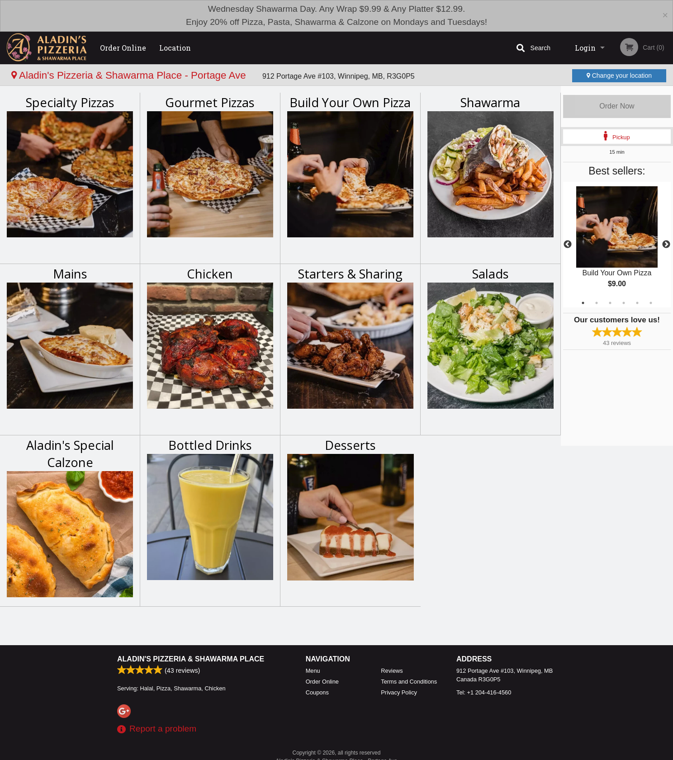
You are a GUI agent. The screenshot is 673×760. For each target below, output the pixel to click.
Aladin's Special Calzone (70, 454)
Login (585, 47)
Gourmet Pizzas (210, 102)
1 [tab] (583, 302)
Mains (70, 273)
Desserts (350, 445)
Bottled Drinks (210, 445)
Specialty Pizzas (70, 102)
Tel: (483, 692)
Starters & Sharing (350, 273)
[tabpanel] (616, 244)
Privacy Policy (399, 692)
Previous (567, 244)
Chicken (210, 273)
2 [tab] (596, 302)
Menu (313, 670)
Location (175, 47)
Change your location (619, 75)
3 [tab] (610, 302)
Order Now (616, 106)
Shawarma (490, 102)
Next (666, 244)
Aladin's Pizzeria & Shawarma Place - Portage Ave (130, 75)
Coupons (317, 692)
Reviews (392, 670)
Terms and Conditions (409, 681)
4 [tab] (623, 302)
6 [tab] (650, 302)
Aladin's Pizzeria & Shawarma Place (190, 659)
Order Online (123, 47)
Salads (490, 273)
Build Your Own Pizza (350, 102)
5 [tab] (637, 302)
